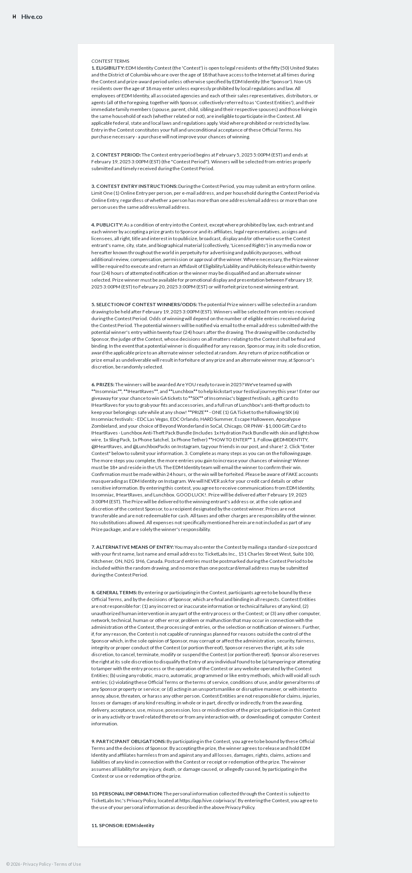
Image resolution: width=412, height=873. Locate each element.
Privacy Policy (37, 864)
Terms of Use (67, 864)
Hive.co (26, 16)
